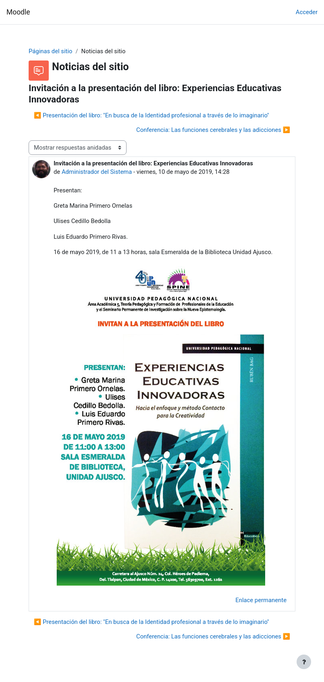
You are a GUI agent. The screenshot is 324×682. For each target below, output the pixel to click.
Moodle (18, 12)
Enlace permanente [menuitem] (261, 600)
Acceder (307, 12)
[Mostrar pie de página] (304, 662)
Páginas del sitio (50, 51)
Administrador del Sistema (97, 171)
